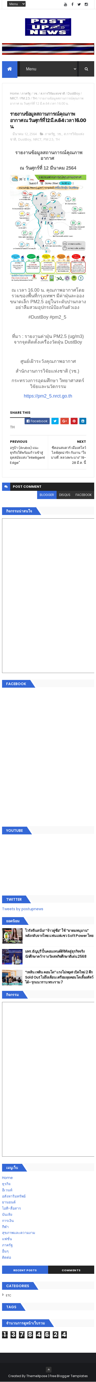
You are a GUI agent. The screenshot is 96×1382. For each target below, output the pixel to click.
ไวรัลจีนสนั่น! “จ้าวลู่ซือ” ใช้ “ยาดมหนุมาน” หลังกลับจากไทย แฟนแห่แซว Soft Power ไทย (59, 933)
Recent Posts (25, 1270)
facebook (84, 495)
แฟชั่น (7, 1239)
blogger (47, 495)
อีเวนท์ (7, 1190)
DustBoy (74, 93)
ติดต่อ (6, 1257)
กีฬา (5, 1226)
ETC (8, 1296)
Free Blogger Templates (69, 1376)
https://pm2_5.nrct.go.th (48, 396)
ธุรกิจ (6, 1184)
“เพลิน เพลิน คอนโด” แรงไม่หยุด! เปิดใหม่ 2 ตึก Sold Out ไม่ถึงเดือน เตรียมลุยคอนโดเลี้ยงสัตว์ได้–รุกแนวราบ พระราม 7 (59, 977)
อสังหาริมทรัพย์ (14, 1196)
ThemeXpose (36, 1376)
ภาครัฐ (26, 93)
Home (14, 93)
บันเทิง (7, 1214)
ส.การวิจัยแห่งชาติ (52, 93)
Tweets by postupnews (22, 908)
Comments (71, 1270)
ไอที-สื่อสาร (11, 1208)
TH (35, 98)
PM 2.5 (25, 98)
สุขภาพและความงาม (18, 1233)
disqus (64, 495)
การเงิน (8, 1220)
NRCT (14, 98)
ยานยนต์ (9, 1202)
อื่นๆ (5, 1251)
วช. (35, 93)
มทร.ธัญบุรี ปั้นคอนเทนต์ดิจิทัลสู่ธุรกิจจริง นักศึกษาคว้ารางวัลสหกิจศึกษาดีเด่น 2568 (56, 954)
